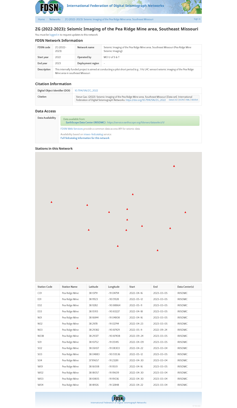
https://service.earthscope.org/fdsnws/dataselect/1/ (136, 122)
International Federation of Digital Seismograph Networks (118, 403)
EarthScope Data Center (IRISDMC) (86, 122)
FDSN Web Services (72, 128)
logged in (54, 34)
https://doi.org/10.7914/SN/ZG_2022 (146, 100)
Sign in (197, 19)
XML (188, 100)
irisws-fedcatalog (93, 134)
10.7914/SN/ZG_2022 (86, 90)
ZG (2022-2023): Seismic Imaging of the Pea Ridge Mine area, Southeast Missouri (109, 19)
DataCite (173, 100)
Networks (54, 19)
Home (41, 19)
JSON (181, 100)
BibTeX (195, 100)
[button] (127, 220)
